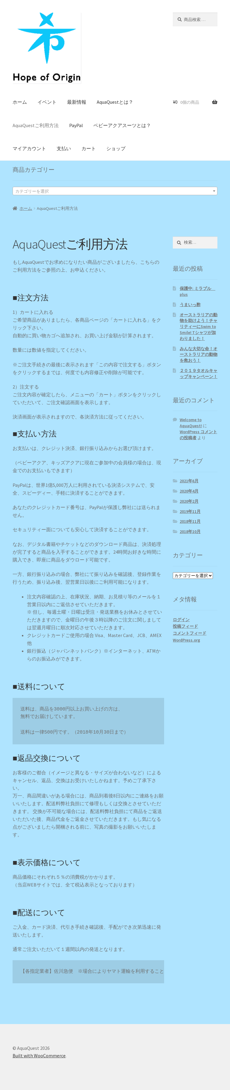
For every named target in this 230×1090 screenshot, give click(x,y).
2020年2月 (189, 501)
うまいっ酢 (190, 304)
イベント (47, 102)
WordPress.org (186, 640)
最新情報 (76, 102)
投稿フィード (185, 626)
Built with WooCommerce (39, 1056)
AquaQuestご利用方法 (36, 125)
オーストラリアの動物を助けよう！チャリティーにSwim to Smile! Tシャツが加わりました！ (198, 326)
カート (88, 148)
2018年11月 (190, 521)
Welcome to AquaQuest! (191, 422)
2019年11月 (190, 511)
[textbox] (115, 191)
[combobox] (115, 191)
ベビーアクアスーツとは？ (122, 125)
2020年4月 (189, 491)
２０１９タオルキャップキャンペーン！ (198, 373)
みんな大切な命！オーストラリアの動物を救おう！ (198, 354)
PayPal (76, 125)
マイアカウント (29, 148)
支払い (64, 148)
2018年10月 (190, 531)
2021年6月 (189, 481)
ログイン (181, 619)
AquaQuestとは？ (115, 102)
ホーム (20, 102)
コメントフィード (189, 633)
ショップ (115, 148)
